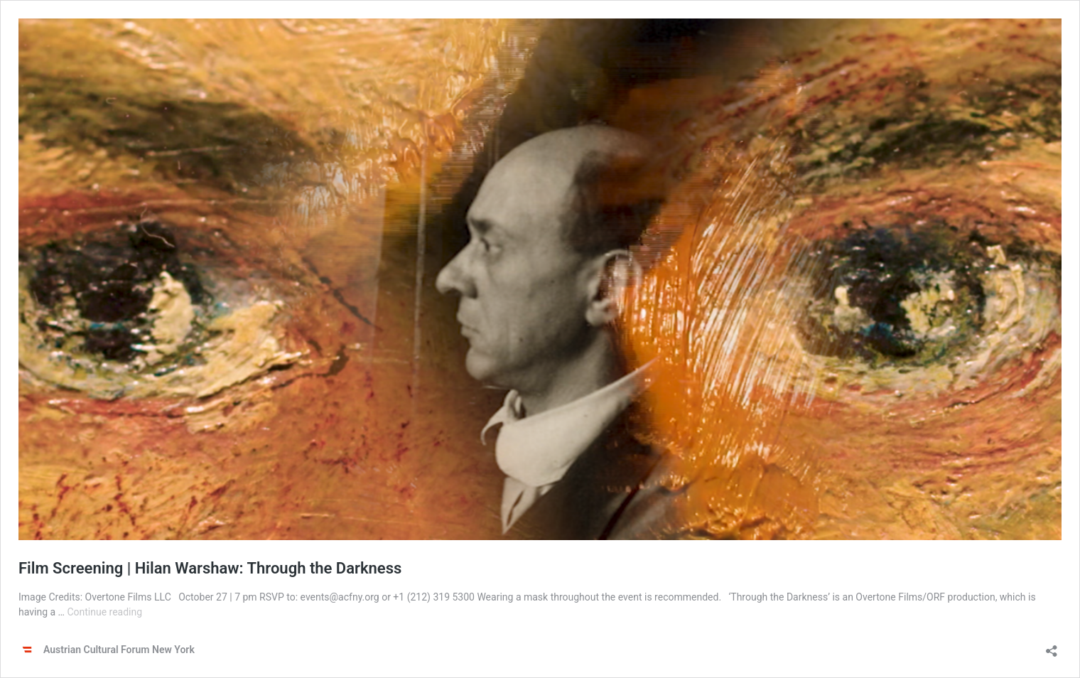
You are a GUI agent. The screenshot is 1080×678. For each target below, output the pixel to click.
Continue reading (104, 612)
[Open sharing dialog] (1052, 646)
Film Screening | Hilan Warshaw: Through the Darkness (209, 568)
